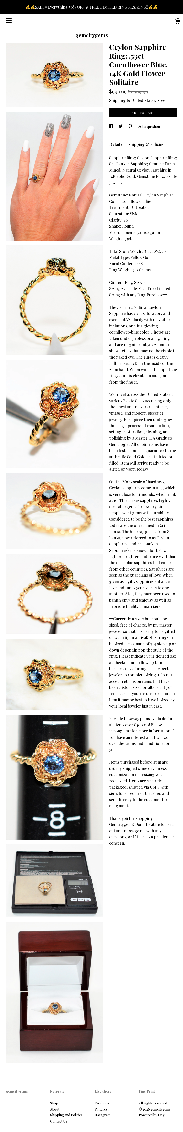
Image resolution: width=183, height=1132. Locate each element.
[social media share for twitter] (121, 126)
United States (143, 100)
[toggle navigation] (9, 20)
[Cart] (177, 22)
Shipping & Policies (145, 144)
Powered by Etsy (151, 1115)
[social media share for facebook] (111, 126)
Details (116, 144)
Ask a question (149, 126)
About (54, 1109)
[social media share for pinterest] (131, 126)
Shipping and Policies (66, 1115)
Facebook (102, 1103)
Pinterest (101, 1109)
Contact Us (58, 1121)
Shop (54, 1103)
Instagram (102, 1115)
